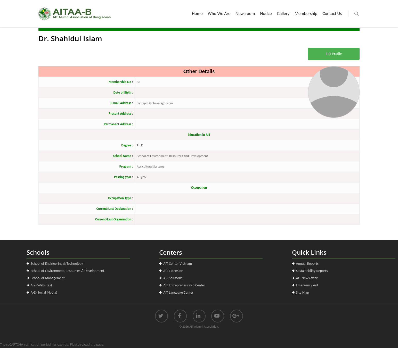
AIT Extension (173, 271)
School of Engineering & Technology (57, 263)
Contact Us (332, 13)
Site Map (302, 292)
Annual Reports (307, 263)
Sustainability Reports (312, 271)
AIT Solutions (172, 278)
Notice (266, 13)
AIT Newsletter (307, 278)
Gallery (283, 13)
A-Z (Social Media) (44, 292)
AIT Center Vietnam (177, 263)
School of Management (48, 278)
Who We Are (219, 13)
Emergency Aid (307, 285)
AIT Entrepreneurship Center (184, 285)
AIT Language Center (178, 292)
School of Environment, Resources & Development (67, 271)
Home (197, 13)
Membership (306, 13)
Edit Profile (334, 54)
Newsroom (245, 13)
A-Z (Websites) (41, 285)
